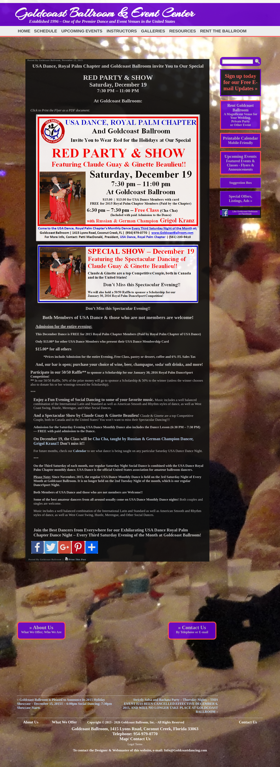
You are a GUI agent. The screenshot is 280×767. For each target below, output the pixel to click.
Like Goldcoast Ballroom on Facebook (245, 212)
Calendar (79, 451)
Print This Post (77, 559)
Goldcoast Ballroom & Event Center (104, 13)
